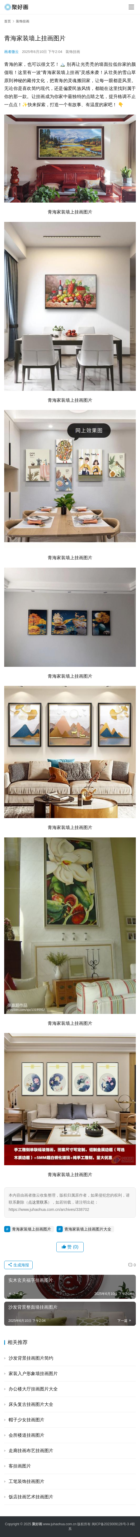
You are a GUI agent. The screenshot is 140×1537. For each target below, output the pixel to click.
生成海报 (18, 1265)
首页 (7, 21)
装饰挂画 (73, 52)
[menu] (131, 7)
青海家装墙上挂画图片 (31, 1229)
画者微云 (11, 52)
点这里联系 (38, 1202)
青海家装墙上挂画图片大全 (87, 1229)
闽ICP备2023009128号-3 (110, 1524)
